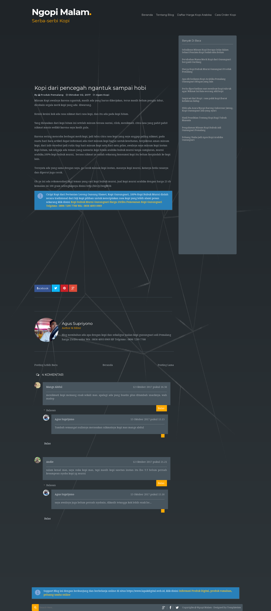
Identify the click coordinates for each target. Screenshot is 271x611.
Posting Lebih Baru (46, 365)
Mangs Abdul (54, 387)
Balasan (51, 410)
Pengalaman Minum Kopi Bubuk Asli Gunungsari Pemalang (201, 128)
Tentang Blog (165, 14)
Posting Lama (166, 365)
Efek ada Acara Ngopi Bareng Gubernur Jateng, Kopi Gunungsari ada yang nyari (207, 109)
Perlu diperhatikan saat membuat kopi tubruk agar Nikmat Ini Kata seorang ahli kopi (206, 90)
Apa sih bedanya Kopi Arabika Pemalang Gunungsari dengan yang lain (204, 80)
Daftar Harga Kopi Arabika (194, 14)
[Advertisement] (104, 59)
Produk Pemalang (52, 94)
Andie (49, 461)
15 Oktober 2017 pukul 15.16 (147, 494)
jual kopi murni (126, 181)
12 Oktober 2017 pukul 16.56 (150, 387)
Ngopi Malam (61, 12)
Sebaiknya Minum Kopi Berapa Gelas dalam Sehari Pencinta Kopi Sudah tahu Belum (205, 51)
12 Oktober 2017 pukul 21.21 (150, 461)
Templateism (234, 607)
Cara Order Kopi (225, 14)
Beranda (147, 14)
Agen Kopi (102, 94)
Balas (161, 408)
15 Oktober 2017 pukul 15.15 (147, 419)
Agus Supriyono (64, 419)
